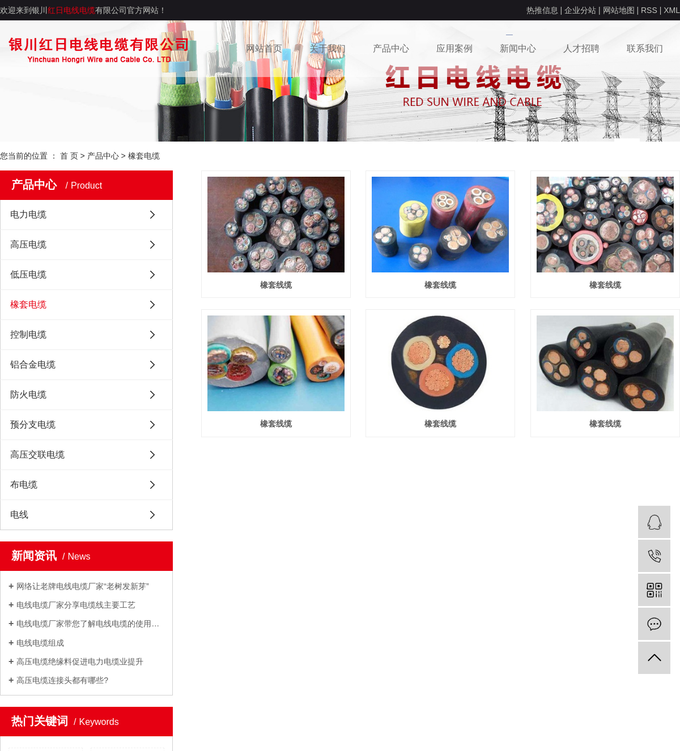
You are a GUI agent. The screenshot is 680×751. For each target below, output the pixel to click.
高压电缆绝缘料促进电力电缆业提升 (79, 661)
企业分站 (580, 10)
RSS (649, 10)
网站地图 (619, 10)
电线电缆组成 (40, 642)
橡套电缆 (144, 155)
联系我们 (645, 48)
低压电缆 (28, 274)
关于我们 (327, 48)
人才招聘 (581, 48)
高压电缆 (28, 244)
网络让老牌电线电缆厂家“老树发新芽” (82, 586)
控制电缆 (28, 334)
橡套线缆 (276, 284)
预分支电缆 (33, 424)
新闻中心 (518, 48)
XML (672, 10)
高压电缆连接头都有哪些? (62, 680)
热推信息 (542, 10)
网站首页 (264, 48)
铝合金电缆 (33, 364)
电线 (19, 514)
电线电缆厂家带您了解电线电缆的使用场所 (90, 623)
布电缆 (23, 484)
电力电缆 (28, 214)
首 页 (69, 155)
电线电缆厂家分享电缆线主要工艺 (75, 604)
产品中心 (391, 48)
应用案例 (454, 48)
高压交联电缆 (37, 454)
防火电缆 (28, 394)
